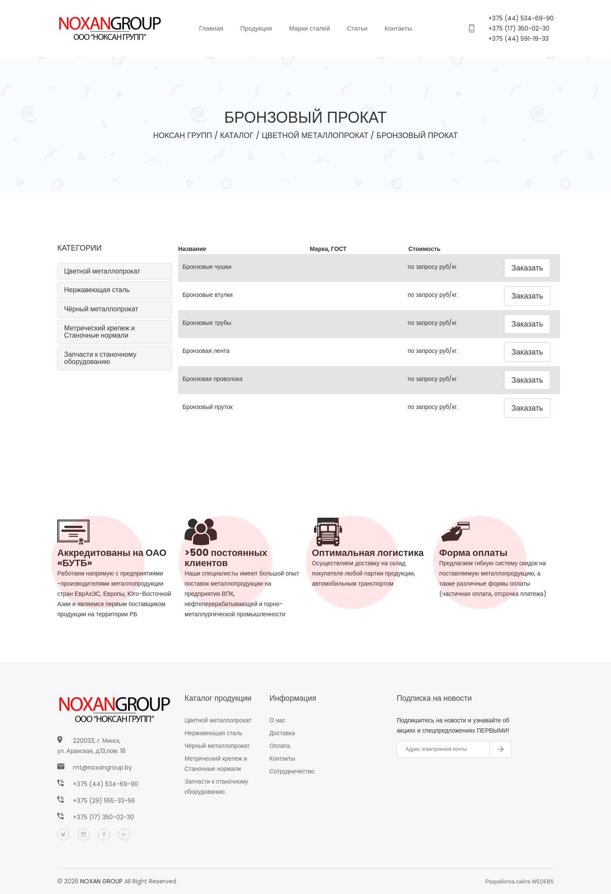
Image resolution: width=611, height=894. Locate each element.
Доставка (282, 733)
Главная (211, 28)
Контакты (398, 28)
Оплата (279, 746)
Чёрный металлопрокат (101, 309)
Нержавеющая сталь (97, 290)
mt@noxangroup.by (102, 767)
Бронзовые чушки (206, 266)
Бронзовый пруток (207, 407)
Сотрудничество (291, 771)
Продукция (256, 28)
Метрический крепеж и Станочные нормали (99, 332)
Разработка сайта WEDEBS (519, 881)
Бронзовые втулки (207, 294)
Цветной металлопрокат (102, 271)
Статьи (357, 28)
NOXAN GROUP (101, 881)
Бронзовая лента (206, 351)
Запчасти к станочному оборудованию (100, 358)
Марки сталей (309, 28)
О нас (277, 720)
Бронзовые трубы (206, 323)
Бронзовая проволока (212, 379)
